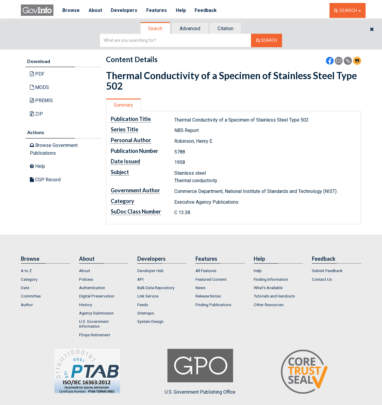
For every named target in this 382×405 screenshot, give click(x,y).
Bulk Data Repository (155, 287)
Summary (123, 105)
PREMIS (41, 100)
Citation (225, 28)
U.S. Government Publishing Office (200, 372)
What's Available (268, 287)
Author (27, 304)
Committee (31, 296)
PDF (37, 74)
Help (181, 10)
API (140, 279)
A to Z (26, 270)
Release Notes (208, 296)
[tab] (155, 28)
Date (25, 287)
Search (155, 28)
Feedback (206, 10)
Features (157, 10)
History (85, 304)
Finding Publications (213, 304)
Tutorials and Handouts (274, 296)
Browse (71, 10)
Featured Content (211, 279)
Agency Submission (96, 313)
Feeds (142, 304)
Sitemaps (145, 313)
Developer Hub (150, 270)
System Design (150, 321)
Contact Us (322, 279)
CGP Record (45, 179)
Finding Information (271, 279)
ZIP (36, 114)
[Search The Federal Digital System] (266, 40)
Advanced (190, 28)
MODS (39, 87)
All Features (205, 270)
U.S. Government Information (94, 324)
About (95, 10)
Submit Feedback (327, 270)
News (200, 287)
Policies (86, 279)
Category (29, 279)
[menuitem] (45, 270)
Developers (124, 10)
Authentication (92, 287)
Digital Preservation (96, 296)
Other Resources (269, 304)
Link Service (147, 296)
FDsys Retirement (94, 334)
